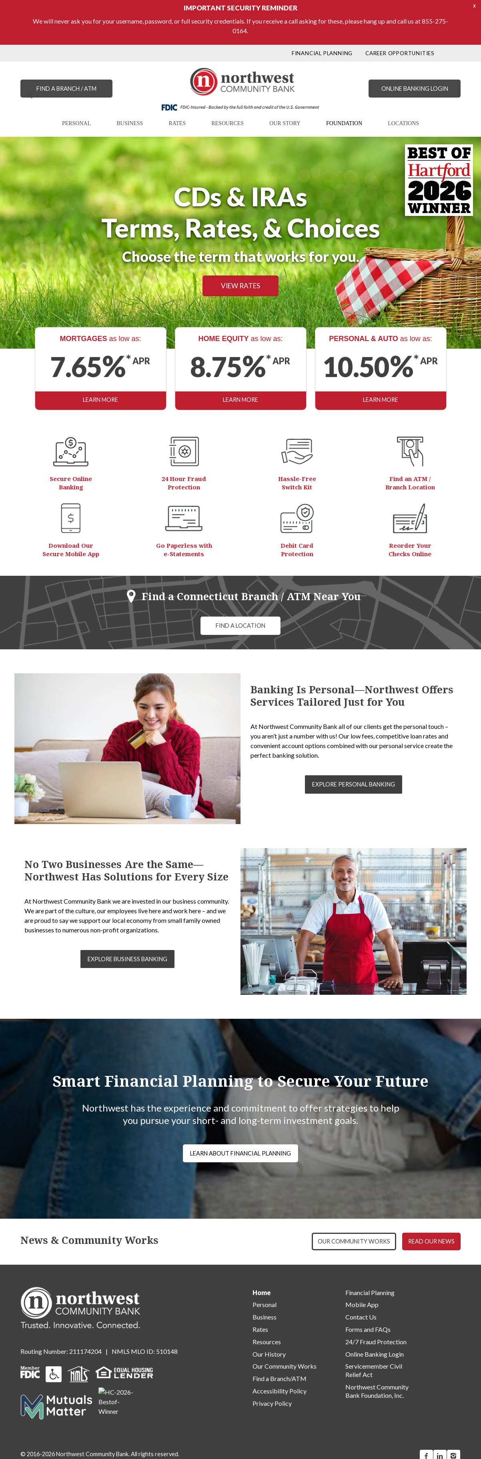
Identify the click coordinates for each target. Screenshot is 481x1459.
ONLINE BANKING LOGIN (414, 88)
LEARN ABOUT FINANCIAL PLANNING (240, 1153)
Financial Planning (370, 1292)
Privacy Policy (272, 1403)
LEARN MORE (100, 399)
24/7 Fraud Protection (376, 1341)
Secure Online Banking (71, 483)
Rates (260, 1329)
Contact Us (361, 1317)
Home (262, 1292)
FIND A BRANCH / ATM (66, 88)
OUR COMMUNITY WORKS (354, 1241)
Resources (267, 1341)
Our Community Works (285, 1366)
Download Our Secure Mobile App (70, 549)
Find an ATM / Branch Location (410, 483)
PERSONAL (76, 123)
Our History (269, 1354)
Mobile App (362, 1304)
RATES (177, 123)
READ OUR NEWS (431, 1241)
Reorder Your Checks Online (410, 549)
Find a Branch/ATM (280, 1378)
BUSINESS (129, 123)
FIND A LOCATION (240, 625)
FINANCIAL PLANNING (322, 53)
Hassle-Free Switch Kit (297, 483)
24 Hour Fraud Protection (184, 483)
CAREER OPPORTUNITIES (400, 53)
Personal (265, 1304)
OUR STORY (285, 123)
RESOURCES (227, 123)
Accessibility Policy (280, 1391)
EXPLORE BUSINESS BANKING (127, 959)
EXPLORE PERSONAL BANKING (353, 784)
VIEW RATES (240, 291)
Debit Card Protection (297, 549)
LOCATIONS (403, 123)
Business (265, 1317)
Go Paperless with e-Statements (184, 549)
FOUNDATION (344, 123)
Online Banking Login (374, 1354)
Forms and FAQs (368, 1329)
